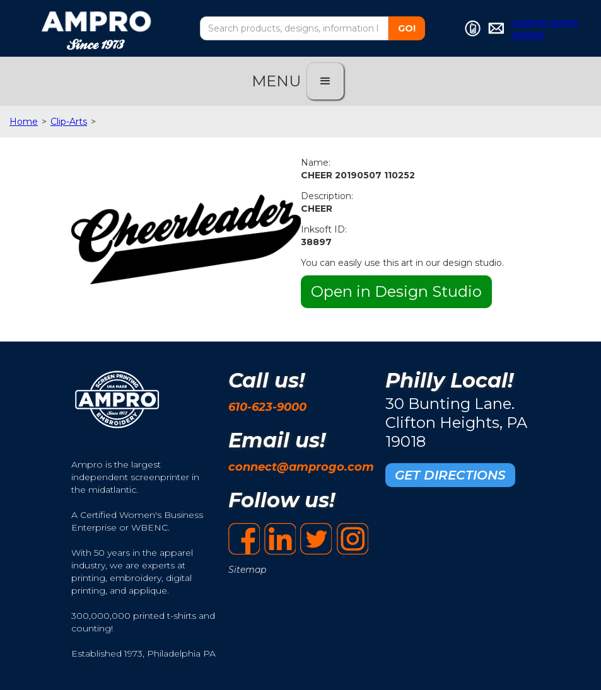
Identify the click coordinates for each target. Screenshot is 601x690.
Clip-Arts (68, 121)
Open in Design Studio (396, 291)
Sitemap (247, 569)
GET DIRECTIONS (450, 475)
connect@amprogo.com (301, 467)
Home (23, 121)
